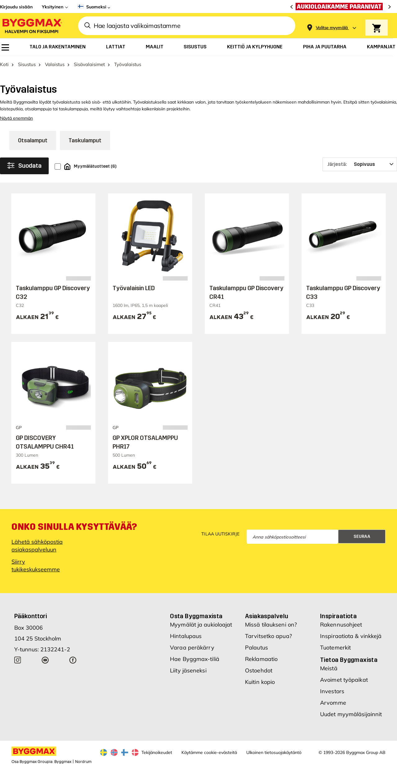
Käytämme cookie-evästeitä (209, 752)
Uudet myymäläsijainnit (351, 714)
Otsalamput (32, 140)
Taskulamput (85, 140)
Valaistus (55, 64)
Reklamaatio (261, 659)
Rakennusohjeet (341, 624)
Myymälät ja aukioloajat (201, 624)
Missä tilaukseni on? (271, 624)
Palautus (256, 647)
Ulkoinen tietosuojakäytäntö (273, 752)
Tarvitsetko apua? (268, 636)
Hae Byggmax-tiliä (194, 659)
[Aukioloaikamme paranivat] (341, 6)
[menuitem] (5, 47)
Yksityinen (52, 7)
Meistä (328, 668)
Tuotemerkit (335, 647)
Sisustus (27, 64)
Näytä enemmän (16, 118)
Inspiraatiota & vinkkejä (350, 636)
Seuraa (362, 536)
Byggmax (62, 762)
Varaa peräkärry (192, 647)
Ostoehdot (258, 670)
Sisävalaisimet (89, 64)
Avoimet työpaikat (344, 679)
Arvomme (333, 702)
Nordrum (83, 762)
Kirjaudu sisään (16, 7)
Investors (332, 691)
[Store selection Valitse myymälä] (332, 27)
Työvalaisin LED (134, 288)
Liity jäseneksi (188, 670)
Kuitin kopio (260, 681)
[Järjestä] (360, 164)
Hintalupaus (186, 636)
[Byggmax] (31, 25)
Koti (4, 64)
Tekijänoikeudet (156, 752)
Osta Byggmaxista (196, 616)
